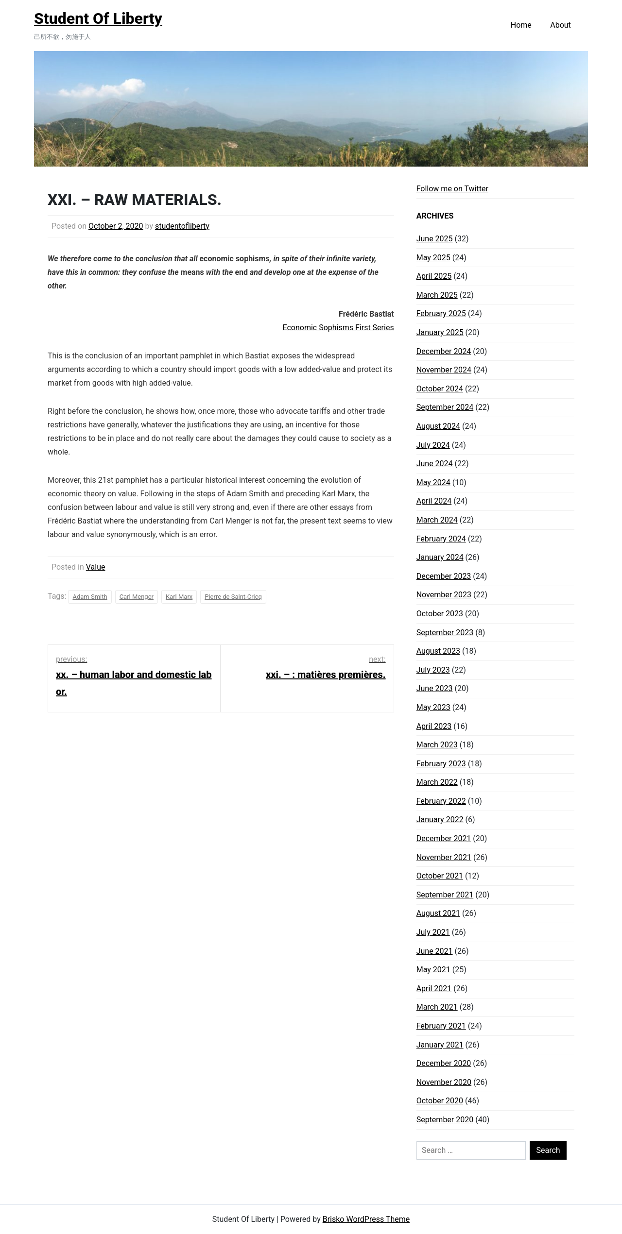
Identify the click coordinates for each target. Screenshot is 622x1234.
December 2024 (443, 351)
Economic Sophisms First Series (338, 327)
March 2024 (437, 519)
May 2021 (433, 969)
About (560, 25)
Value (95, 567)
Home (521, 25)
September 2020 (445, 1119)
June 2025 (434, 238)
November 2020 (443, 1082)
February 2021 (441, 1026)
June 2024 (434, 463)
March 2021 (437, 1007)
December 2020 (443, 1063)
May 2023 (433, 707)
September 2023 (445, 632)
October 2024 (439, 388)
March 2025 (437, 295)
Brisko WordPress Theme (366, 1219)
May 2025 (433, 257)
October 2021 (439, 875)
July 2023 (433, 670)
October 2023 (439, 613)
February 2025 (441, 313)
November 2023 (443, 594)
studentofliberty (182, 226)
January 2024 (440, 557)
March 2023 (437, 744)
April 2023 (434, 726)
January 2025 (440, 332)
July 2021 (433, 932)
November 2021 (443, 857)
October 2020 (439, 1100)
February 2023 (441, 763)
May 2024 (433, 482)
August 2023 (438, 651)
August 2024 (438, 426)
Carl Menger (137, 596)
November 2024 (443, 369)
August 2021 (438, 913)
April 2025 (434, 276)
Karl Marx (179, 596)
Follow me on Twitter (452, 188)
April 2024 (434, 501)
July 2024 (433, 445)
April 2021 (434, 988)
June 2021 (434, 951)
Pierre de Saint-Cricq (233, 596)
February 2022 (441, 801)
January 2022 (440, 819)
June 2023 (434, 688)
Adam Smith (89, 596)
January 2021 (440, 1044)
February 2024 (441, 538)
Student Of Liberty (98, 18)
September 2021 (445, 894)
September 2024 (445, 407)
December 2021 (443, 838)
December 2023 (443, 576)
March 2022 (437, 782)
